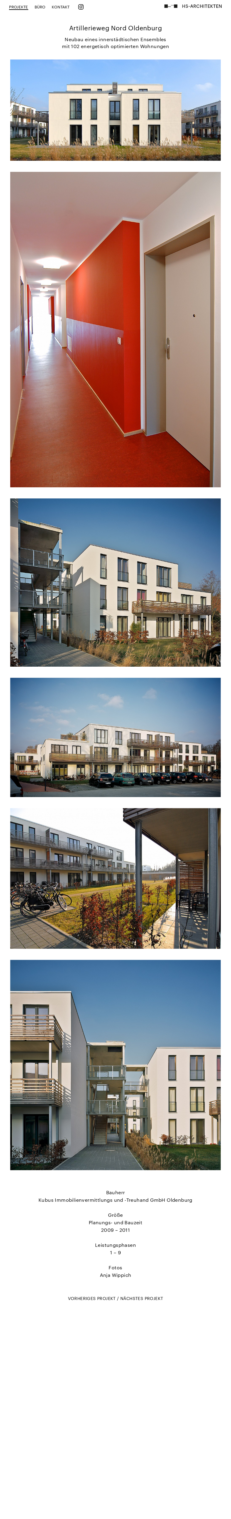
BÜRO (40, 6)
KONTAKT (60, 6)
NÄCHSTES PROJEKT (141, 1298)
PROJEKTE (18, 6)
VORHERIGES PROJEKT (92, 1298)
